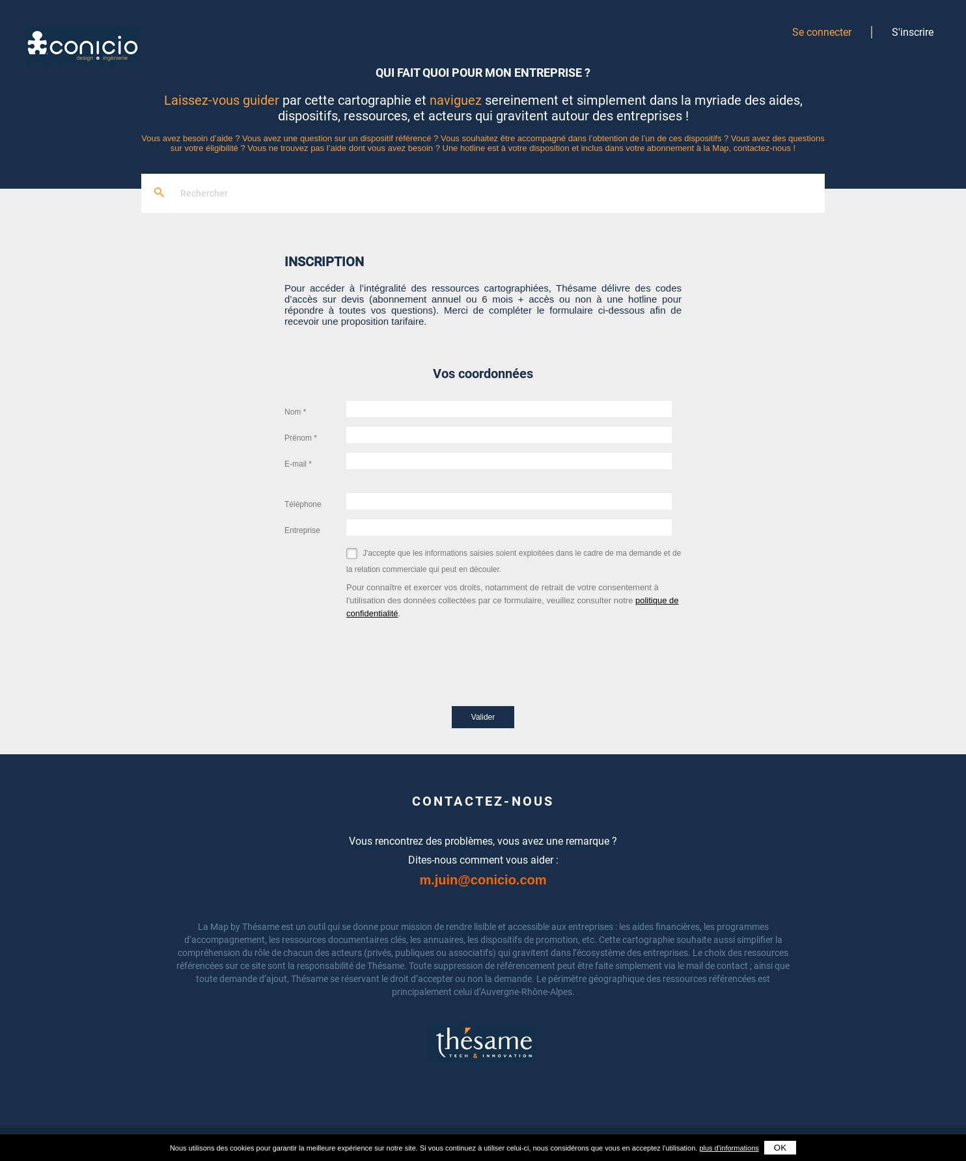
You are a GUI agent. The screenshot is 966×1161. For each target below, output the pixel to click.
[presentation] (445, 645)
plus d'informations (728, 1148)
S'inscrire (912, 32)
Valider (483, 717)
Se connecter (821, 32)
